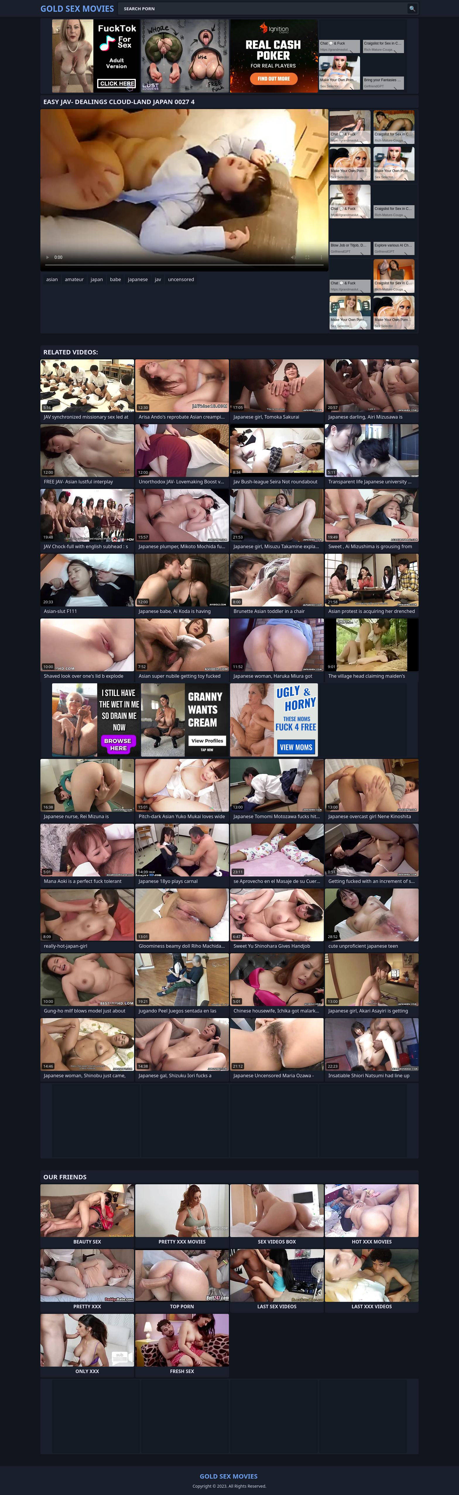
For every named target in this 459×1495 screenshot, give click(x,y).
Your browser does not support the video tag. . (184, 190)
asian (52, 279)
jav (158, 279)
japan (97, 279)
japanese (138, 279)
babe (115, 279)
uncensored (181, 279)
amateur (74, 279)
